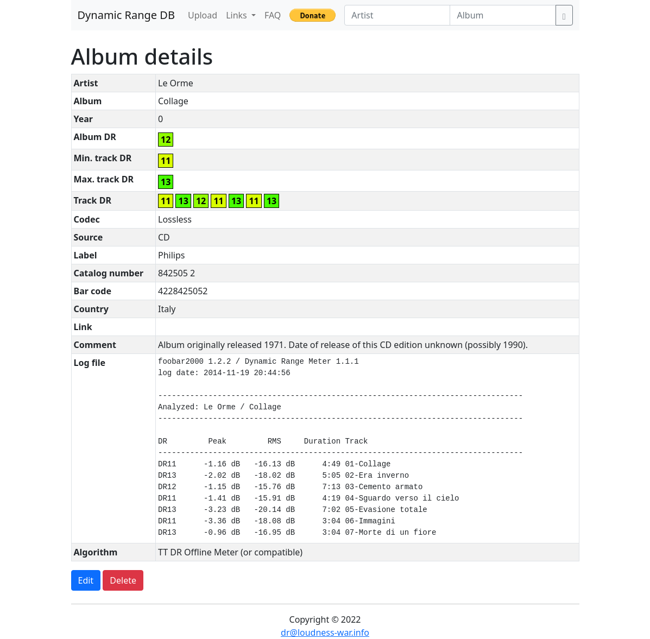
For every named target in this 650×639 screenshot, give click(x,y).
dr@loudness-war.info (325, 632)
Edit (86, 580)
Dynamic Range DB (126, 15)
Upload (202, 15)
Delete (123, 580)
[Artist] (397, 15)
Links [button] (237, 15)
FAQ (272, 15)
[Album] (503, 15)
